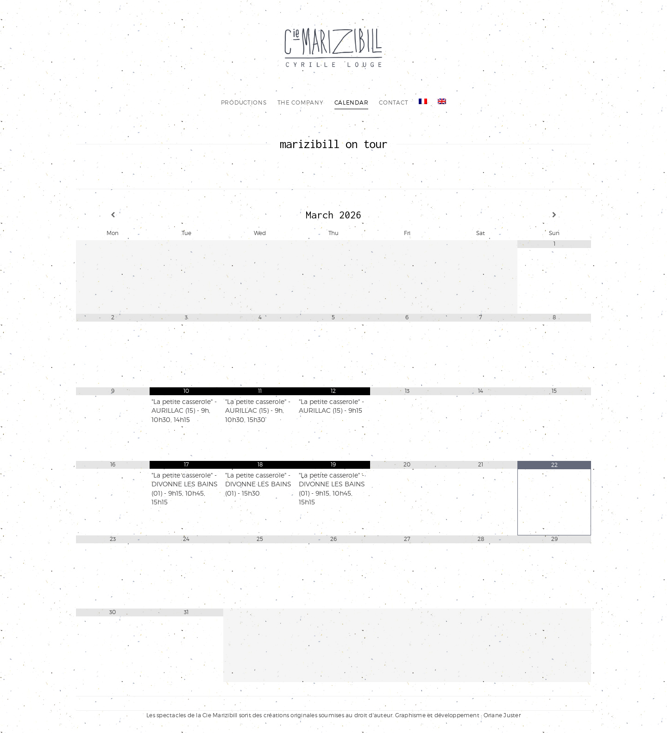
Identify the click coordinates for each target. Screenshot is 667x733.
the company (300, 102)
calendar (351, 102)
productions (244, 102)
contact (393, 102)
